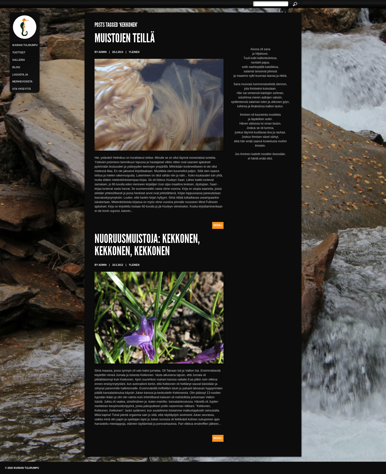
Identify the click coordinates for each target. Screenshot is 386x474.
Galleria (18, 60)
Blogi (16, 67)
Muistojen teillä (125, 39)
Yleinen (134, 52)
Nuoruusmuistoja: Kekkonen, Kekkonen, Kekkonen (147, 246)
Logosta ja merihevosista (22, 78)
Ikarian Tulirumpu (25, 45)
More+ (217, 225)
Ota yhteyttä (21, 89)
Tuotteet (18, 52)
